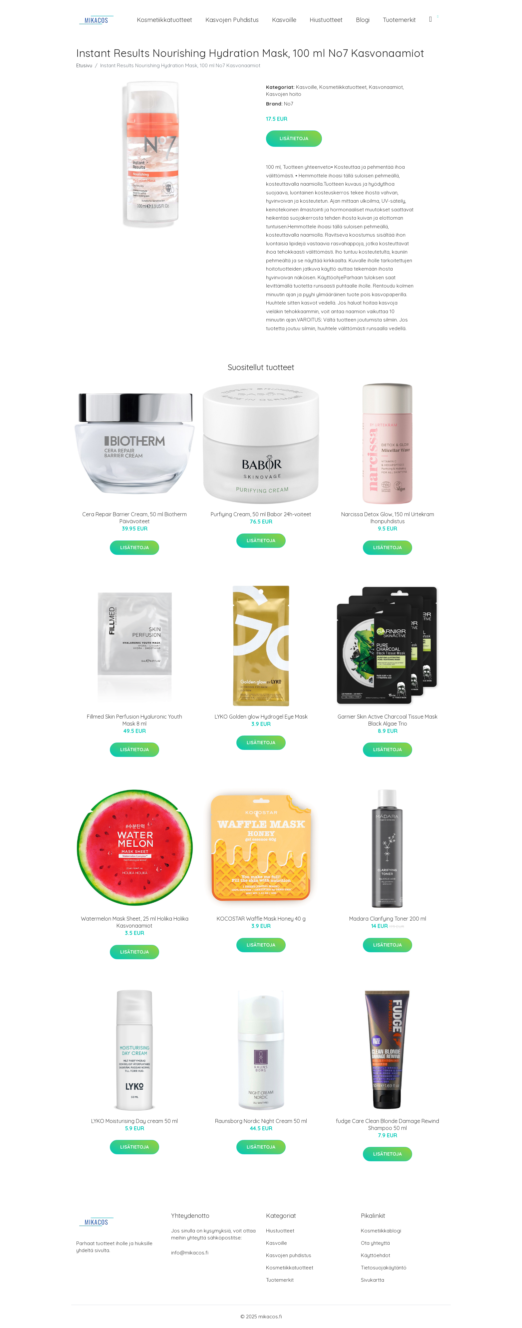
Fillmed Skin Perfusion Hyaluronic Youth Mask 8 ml (134, 720)
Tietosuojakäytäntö (383, 1267)
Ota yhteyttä (375, 1243)
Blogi (363, 20)
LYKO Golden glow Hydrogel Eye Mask (261, 716)
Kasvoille (284, 20)
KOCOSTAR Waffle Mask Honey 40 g (261, 918)
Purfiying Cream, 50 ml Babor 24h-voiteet (261, 514)
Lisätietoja (294, 138)
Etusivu (84, 65)
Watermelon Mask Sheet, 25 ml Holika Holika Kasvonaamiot (134, 922)
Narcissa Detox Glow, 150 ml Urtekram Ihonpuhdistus (387, 518)
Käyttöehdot (375, 1255)
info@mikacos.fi (189, 1252)
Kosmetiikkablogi (381, 1230)
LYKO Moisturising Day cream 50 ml (134, 1121)
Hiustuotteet (326, 20)
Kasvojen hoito (283, 94)
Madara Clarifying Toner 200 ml (387, 918)
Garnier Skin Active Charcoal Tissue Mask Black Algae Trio (387, 720)
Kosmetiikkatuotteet (164, 20)
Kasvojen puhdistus (232, 20)
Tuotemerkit (399, 20)
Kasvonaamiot (386, 87)
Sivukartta (372, 1280)
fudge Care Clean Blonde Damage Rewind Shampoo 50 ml (387, 1124)
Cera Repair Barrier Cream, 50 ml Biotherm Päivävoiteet (134, 518)
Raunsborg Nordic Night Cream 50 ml (261, 1121)
